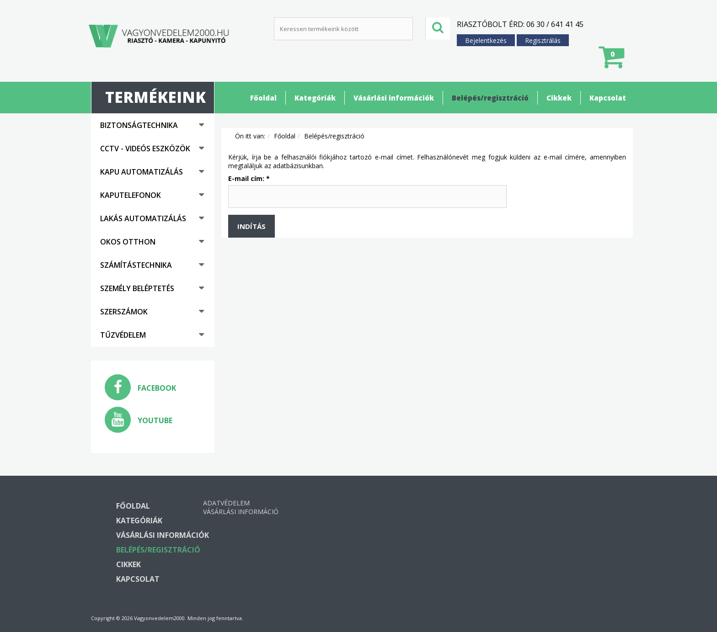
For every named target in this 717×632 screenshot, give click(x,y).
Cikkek (559, 97)
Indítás (251, 226)
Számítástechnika (136, 265)
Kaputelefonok (130, 195)
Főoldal (263, 97)
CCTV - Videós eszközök (145, 148)
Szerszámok (124, 312)
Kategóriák (315, 97)
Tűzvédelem (123, 335)
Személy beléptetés (137, 288)
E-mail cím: (249, 178)
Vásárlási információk (393, 97)
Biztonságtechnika (139, 125)
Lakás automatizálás (143, 218)
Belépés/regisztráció (490, 97)
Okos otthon (127, 242)
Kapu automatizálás (141, 172)
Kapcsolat (607, 97)
